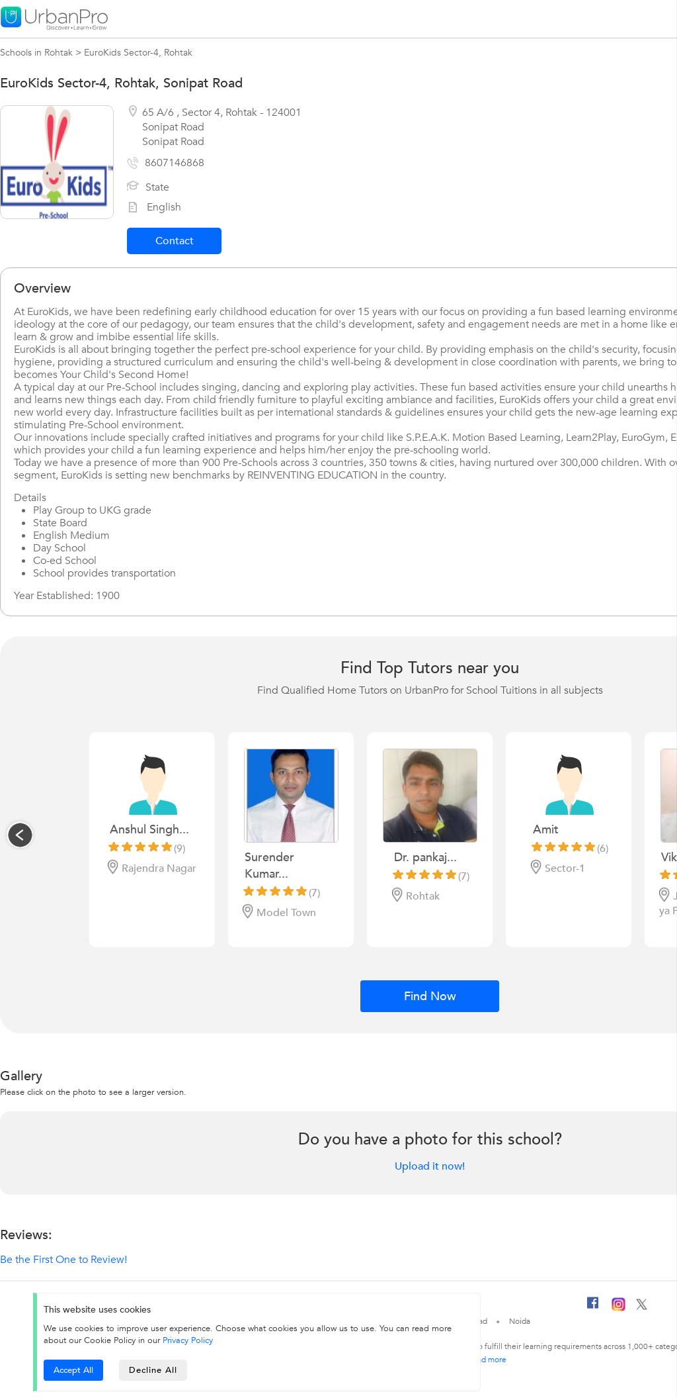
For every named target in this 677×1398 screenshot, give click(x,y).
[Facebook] (593, 1308)
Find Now (430, 996)
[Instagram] (618, 1308)
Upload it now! (430, 1166)
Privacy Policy (188, 1340)
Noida (519, 1321)
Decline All (153, 1370)
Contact (174, 241)
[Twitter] (641, 1307)
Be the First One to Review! (63, 1259)
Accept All (73, 1370)
